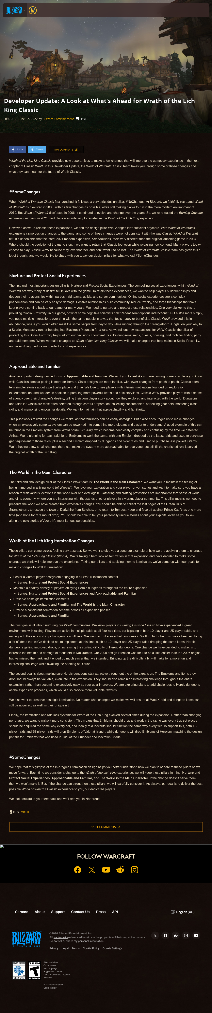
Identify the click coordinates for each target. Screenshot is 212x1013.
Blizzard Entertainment (58, 119)
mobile (25, 812)
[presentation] (15, 10)
